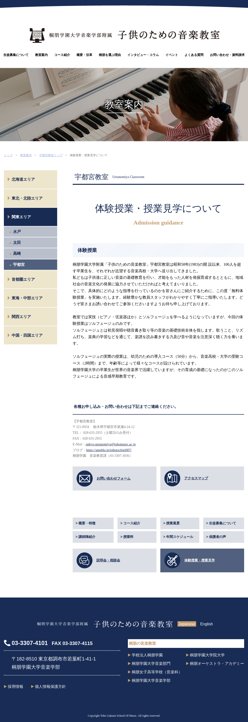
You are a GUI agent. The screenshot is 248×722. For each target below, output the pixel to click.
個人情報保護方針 (50, 686)
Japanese (186, 624)
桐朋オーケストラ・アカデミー (217, 663)
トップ (8, 155)
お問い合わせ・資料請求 (227, 55)
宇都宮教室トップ (50, 155)
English (206, 624)
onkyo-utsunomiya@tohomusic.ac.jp (111, 444)
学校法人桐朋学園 (147, 655)
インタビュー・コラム (143, 55)
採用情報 (15, 686)
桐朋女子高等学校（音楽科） (157, 672)
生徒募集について (16, 55)
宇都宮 (19, 265)
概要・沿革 (84, 55)
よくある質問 (194, 55)
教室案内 (41, 55)
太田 (17, 243)
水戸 (17, 232)
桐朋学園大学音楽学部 (151, 680)
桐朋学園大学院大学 (207, 655)
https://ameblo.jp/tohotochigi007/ (109, 450)
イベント (171, 55)
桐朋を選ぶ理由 (110, 55)
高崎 (17, 253)
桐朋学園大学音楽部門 (151, 663)
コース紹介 (62, 55)
